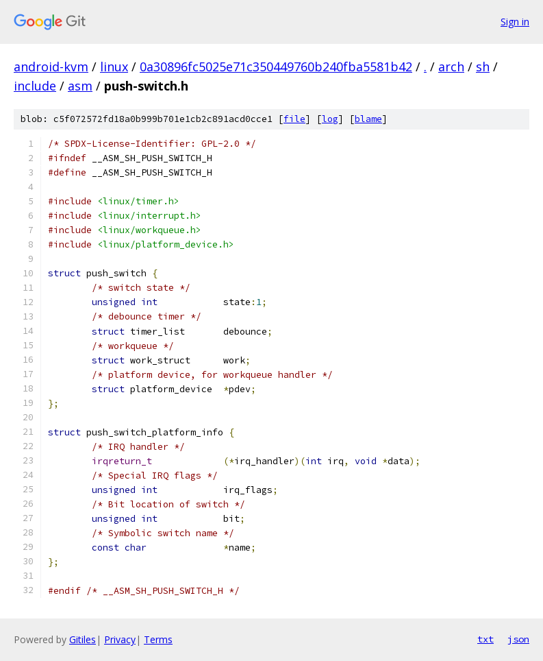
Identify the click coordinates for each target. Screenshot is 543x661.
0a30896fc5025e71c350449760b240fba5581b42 (276, 66)
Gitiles (82, 639)
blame (368, 119)
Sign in (515, 21)
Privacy (120, 639)
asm (80, 85)
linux (114, 66)
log (330, 119)
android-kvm (51, 66)
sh (483, 66)
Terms (158, 639)
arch (451, 66)
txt (485, 639)
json (518, 639)
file (294, 119)
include (35, 85)
